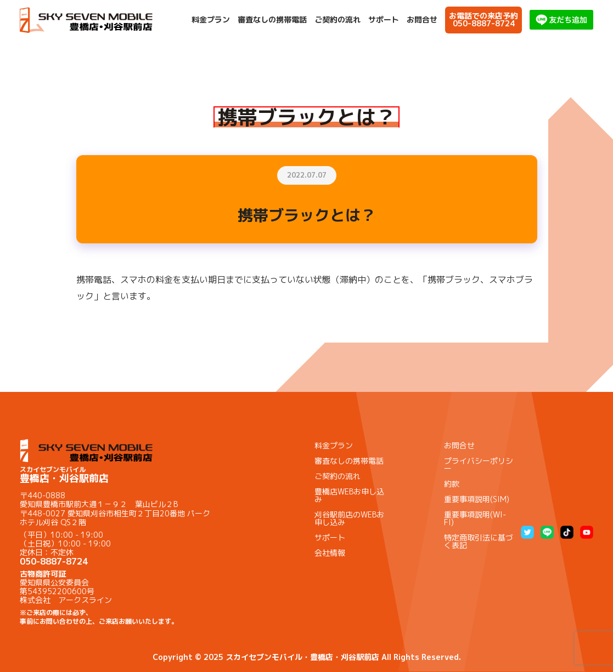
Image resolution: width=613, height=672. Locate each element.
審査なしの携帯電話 (272, 20)
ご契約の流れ (337, 20)
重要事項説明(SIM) (476, 499)
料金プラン (211, 20)
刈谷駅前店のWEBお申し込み (349, 518)
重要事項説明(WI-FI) (475, 518)
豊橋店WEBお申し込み (349, 495)
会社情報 (329, 553)
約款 (451, 484)
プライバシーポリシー (478, 464)
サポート (383, 20)
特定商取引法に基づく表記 (478, 541)
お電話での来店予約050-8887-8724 (483, 19)
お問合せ (422, 20)
